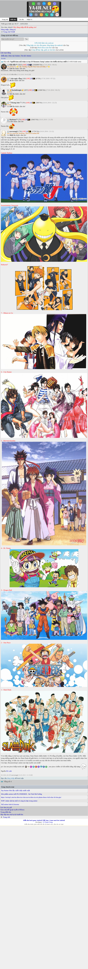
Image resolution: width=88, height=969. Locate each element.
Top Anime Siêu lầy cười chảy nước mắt (15, 790)
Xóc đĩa (21, 19)
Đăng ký (13, 29)
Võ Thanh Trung (47, 822)
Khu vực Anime (14, 56)
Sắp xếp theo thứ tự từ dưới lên (11, 814)
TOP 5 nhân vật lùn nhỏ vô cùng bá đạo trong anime (19, 801)
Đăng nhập (5, 29)
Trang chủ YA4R (9, 32)
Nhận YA (29, 19)
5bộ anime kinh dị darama (10, 804)
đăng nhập (10, 778)
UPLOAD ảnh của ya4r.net (43, 43)
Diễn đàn (4, 56)
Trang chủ (5, 19)
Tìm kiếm (3, 58)
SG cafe (9, 771)
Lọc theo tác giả (6, 807)
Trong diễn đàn (5, 812)
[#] (28, 65)
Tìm (26, 39)
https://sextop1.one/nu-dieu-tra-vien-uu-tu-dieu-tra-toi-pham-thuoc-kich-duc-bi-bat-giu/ (31, 797)
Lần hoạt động (5, 53)
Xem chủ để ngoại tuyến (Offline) (12, 810)
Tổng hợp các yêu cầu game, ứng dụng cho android (44, 45)
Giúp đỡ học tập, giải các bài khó (43, 50)
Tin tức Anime (26, 56)
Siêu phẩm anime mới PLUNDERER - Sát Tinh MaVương (21, 794)
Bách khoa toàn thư (44, 48)
